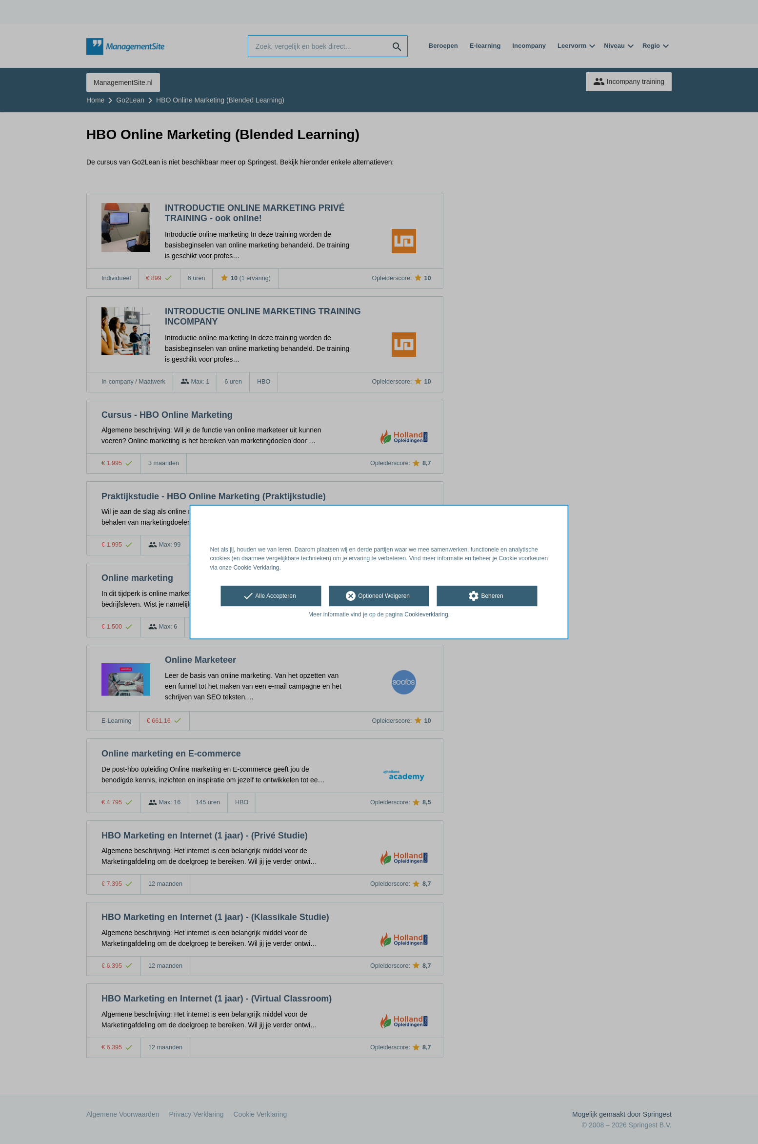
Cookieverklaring (426, 614)
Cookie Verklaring (256, 567)
